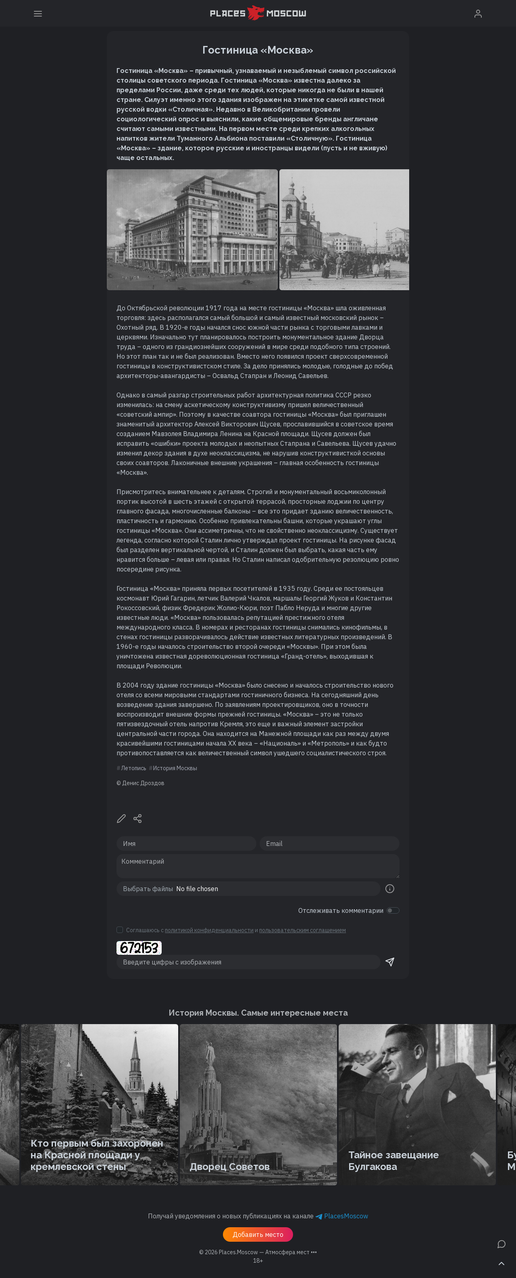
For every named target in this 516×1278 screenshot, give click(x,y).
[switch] (393, 910)
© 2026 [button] (258, 1252)
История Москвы (175, 768)
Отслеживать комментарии (340, 910)
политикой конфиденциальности (209, 930)
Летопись (133, 768)
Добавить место (258, 1234)
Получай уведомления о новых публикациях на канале (258, 1216)
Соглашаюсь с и (236, 930)
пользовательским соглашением (302, 930)
